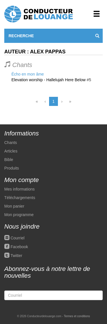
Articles (10, 151)
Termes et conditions (77, 316)
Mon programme (19, 214)
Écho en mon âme (27, 74)
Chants (10, 142)
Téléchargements (19, 197)
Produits (11, 168)
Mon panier (14, 206)
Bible (8, 159)
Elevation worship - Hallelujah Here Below (48, 80)
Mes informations (19, 189)
